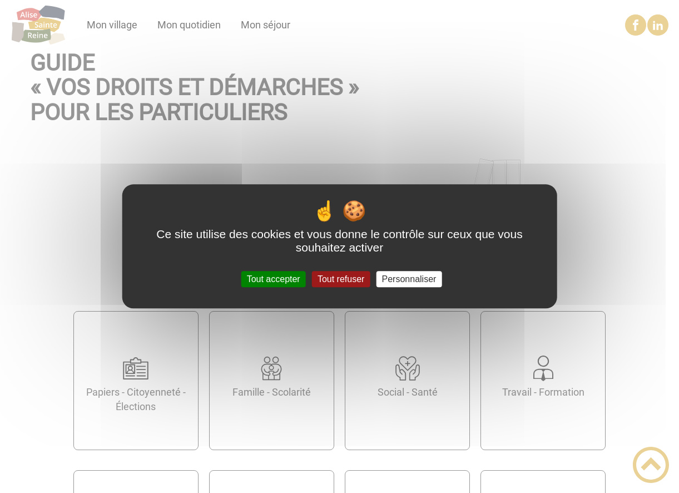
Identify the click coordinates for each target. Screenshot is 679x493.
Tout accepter (273, 279)
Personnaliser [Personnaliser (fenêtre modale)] (409, 279)
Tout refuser (341, 279)
